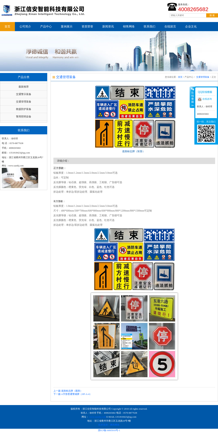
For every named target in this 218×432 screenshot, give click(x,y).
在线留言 (170, 26)
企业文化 (191, 26)
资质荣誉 (87, 26)
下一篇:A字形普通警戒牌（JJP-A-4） (72, 394)
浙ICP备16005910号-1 (109, 430)
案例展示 (66, 26)
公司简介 (25, 26)
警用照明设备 (23, 116)
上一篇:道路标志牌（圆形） (67, 390)
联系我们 (149, 26)
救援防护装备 (23, 109)
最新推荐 (24, 86)
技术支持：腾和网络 (109, 424)
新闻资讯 (108, 26)
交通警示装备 (23, 94)
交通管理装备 (23, 101)
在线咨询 (205, 99)
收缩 (192, 97)
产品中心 (46, 26)
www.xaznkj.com (97, 416)
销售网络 (129, 26)
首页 (7, 26)
